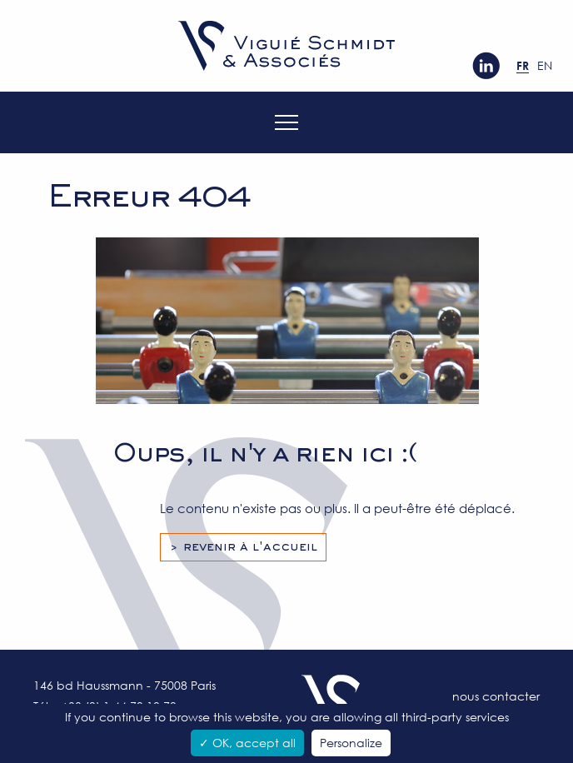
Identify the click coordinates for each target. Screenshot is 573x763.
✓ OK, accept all (247, 743)
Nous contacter (496, 696)
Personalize (351, 743)
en (544, 65)
